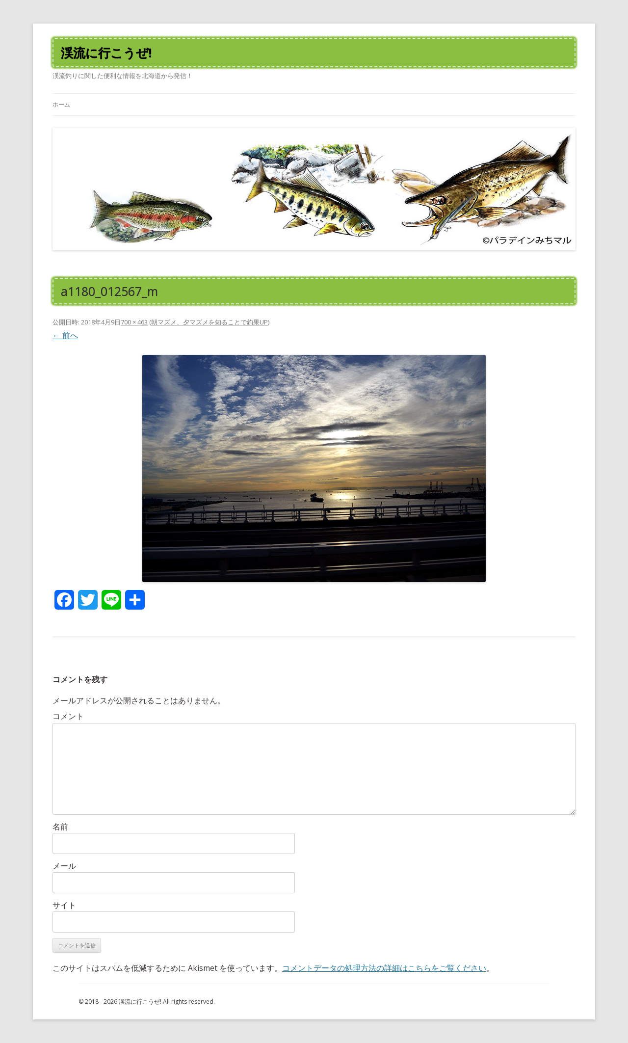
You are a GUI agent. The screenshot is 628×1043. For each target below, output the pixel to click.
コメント (68, 716)
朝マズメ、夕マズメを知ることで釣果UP (209, 322)
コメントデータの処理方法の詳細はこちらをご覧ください (384, 968)
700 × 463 (134, 322)
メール (64, 865)
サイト (64, 905)
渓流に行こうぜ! (106, 52)
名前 (60, 826)
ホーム (61, 104)
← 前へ (65, 335)
